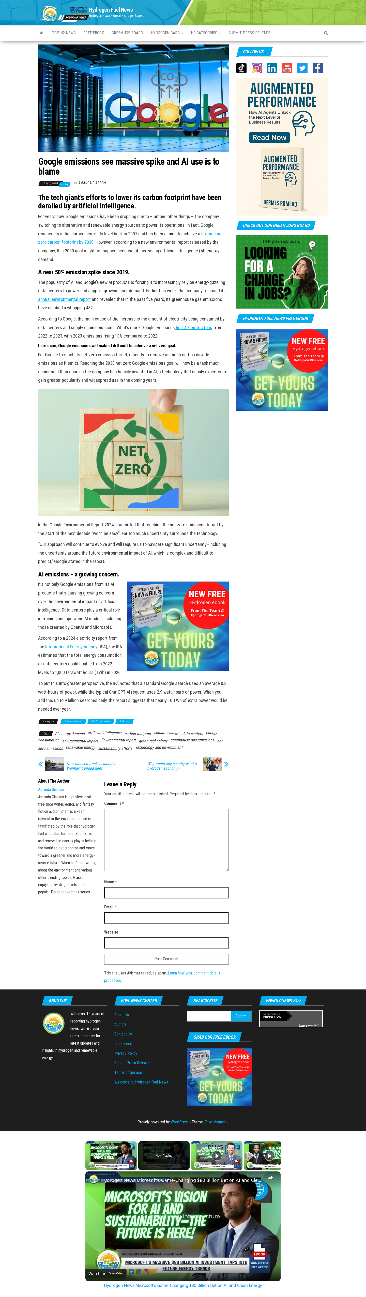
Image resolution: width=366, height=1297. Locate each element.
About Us (121, 1014)
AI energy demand (70, 733)
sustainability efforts (115, 748)
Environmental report (118, 740)
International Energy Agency (70, 647)
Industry (124, 721)
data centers (192, 733)
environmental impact (80, 741)
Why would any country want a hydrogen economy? (172, 766)
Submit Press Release (132, 1062)
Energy (303, 1025)
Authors (120, 1024)
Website (111, 932)
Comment (114, 803)
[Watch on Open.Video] (105, 1273)
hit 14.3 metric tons (193, 327)
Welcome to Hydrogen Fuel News (141, 1082)
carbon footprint (138, 733)
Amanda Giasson (92, 183)
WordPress (180, 1122)
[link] (93, 1179)
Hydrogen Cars (167, 32)
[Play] (217, 1156)
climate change (166, 732)
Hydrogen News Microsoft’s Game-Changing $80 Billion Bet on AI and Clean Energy (182, 1180)
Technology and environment (158, 747)
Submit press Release (249, 32)
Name (110, 881)
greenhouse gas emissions (192, 740)
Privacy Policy (125, 1053)
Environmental (73, 721)
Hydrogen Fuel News (111, 10)
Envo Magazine (216, 1122)
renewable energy (80, 747)
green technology (153, 741)
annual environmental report (64, 299)
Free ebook (93, 32)
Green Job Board (127, 32)
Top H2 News (64, 32)
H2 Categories (206, 32)
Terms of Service (128, 1072)
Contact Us (123, 1034)
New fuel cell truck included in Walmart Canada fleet (91, 766)
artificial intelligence (104, 732)
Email (110, 907)
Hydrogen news (101, 721)
